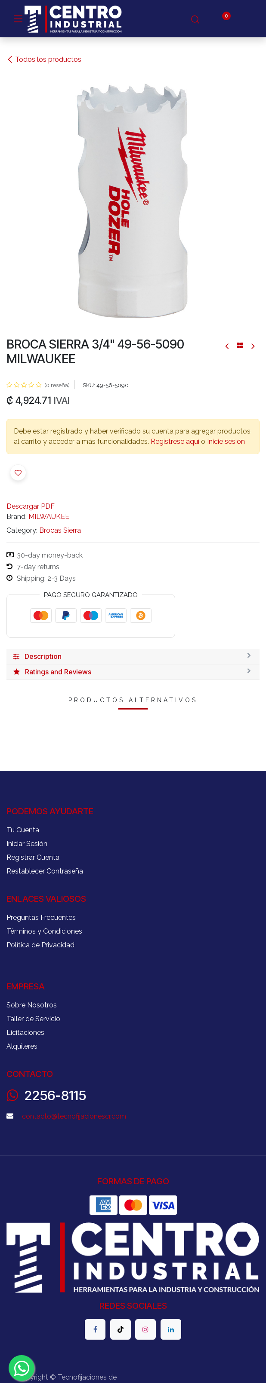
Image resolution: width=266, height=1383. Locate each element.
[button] (18, 472)
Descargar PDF (30, 506)
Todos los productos (43, 59)
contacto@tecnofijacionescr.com (74, 1116)
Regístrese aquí (175, 441)
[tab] (133, 656)
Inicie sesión (226, 441)
